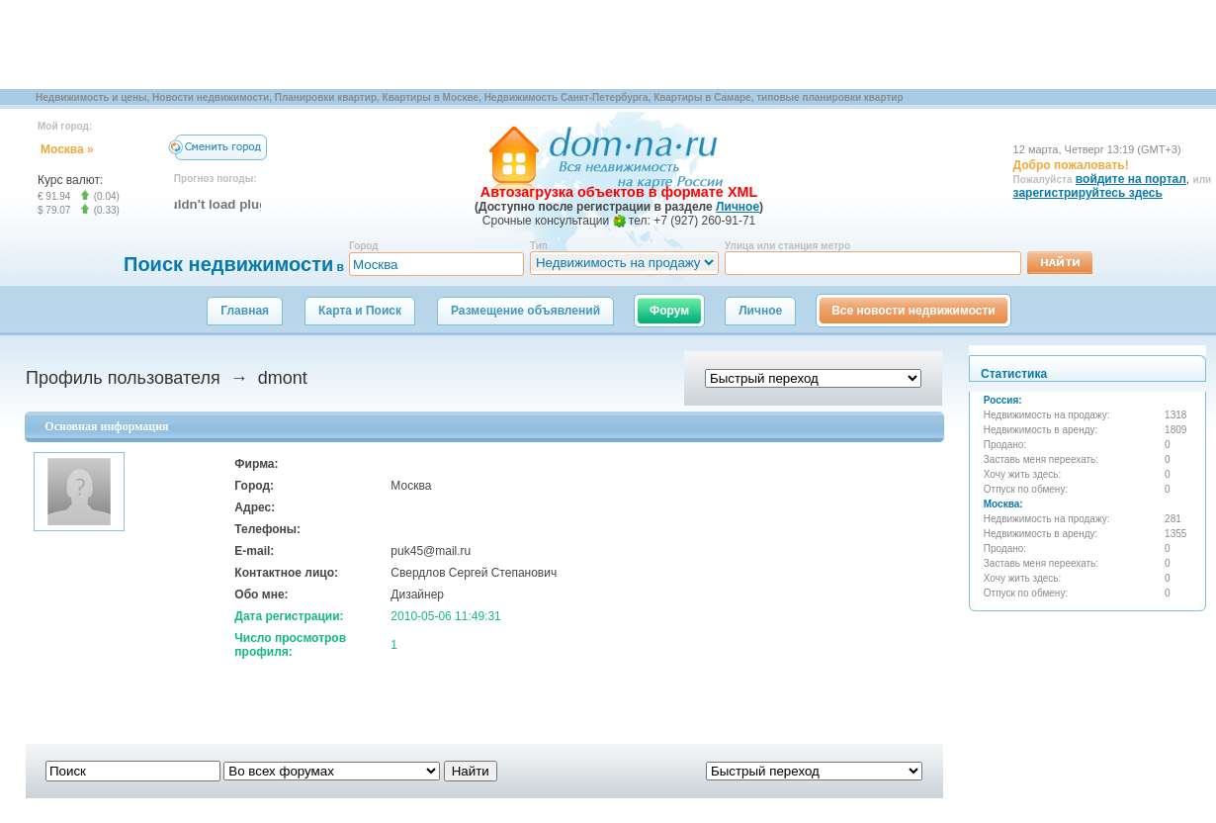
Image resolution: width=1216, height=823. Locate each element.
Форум (669, 311)
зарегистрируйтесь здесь (1088, 193)
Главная (244, 311)
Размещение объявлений (525, 311)
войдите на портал (1131, 179)
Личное (760, 311)
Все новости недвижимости (913, 311)
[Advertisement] (360, 44)
